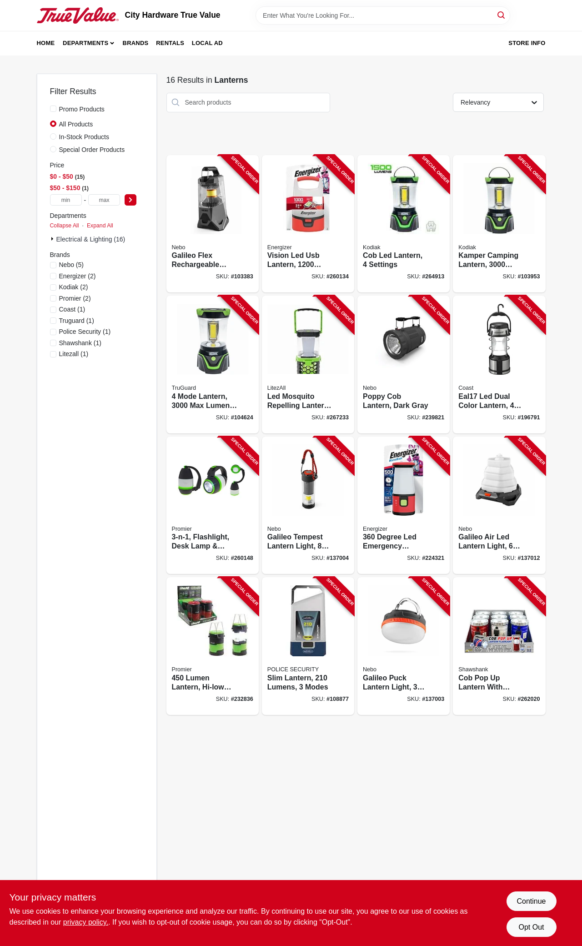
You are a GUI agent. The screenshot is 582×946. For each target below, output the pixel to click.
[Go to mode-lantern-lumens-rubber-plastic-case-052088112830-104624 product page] (212, 364)
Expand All (100, 225)
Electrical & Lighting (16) (90, 239)
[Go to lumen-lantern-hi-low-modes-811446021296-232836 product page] (212, 646)
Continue (531, 901)
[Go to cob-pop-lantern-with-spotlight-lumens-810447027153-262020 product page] (499, 646)
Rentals (170, 43)
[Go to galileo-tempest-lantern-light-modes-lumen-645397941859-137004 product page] (308, 505)
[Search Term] (383, 15)
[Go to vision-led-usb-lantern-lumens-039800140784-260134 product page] (308, 224)
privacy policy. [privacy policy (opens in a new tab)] (85, 922)
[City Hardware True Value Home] (78, 15)
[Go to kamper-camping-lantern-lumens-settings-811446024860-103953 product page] (499, 224)
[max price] (104, 200)
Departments (85, 43)
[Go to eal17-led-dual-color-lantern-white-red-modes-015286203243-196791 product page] (499, 364)
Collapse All (64, 225)
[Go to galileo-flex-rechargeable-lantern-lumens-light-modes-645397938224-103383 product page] (212, 224)
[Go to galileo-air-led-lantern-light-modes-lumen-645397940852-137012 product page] (499, 505)
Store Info (526, 43)
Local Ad (207, 43)
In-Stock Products (84, 137)
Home (46, 43)
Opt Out (531, 927)
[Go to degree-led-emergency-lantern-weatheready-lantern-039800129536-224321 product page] (403, 505)
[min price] (66, 200)
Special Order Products (92, 149)
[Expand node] (53, 239)
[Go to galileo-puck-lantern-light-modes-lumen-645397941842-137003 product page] (403, 646)
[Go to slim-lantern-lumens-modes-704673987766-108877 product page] (308, 646)
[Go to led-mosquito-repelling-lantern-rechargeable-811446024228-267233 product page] (308, 364)
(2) (77, 276)
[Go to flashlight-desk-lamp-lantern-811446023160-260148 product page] (212, 505)
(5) (71, 264)
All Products (76, 124)
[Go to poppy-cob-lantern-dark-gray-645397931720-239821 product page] (403, 364)
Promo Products (82, 109)
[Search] (501, 14)
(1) (72, 309)
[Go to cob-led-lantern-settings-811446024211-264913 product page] (403, 224)
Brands (136, 43)
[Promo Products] (53, 109)
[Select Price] (130, 200)
